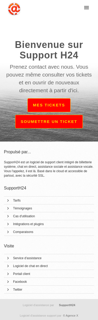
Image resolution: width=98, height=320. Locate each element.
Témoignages (22, 208)
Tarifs (17, 200)
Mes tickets (49, 105)
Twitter (17, 289)
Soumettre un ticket (49, 121)
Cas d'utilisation (24, 216)
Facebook (20, 282)
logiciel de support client (47, 162)
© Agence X (49, 315)
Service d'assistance (27, 258)
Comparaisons (23, 232)
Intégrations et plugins (28, 224)
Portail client (21, 274)
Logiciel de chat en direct (30, 266)
